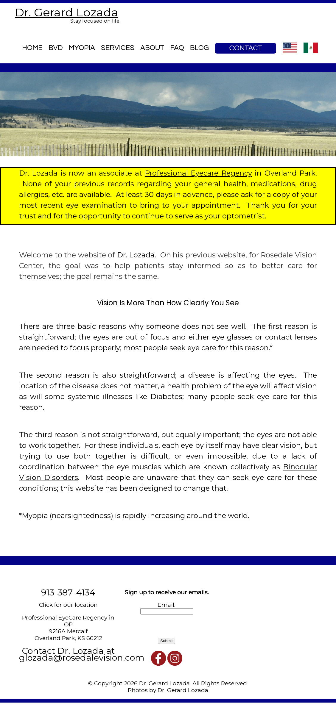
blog (199, 47)
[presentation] (162, 626)
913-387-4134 (68, 592)
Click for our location (68, 604)
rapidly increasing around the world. (185, 515)
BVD (56, 47)
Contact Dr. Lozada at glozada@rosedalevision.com (81, 654)
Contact (245, 48)
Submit (166, 641)
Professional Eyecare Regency (198, 173)
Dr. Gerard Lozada (66, 12)
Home (32, 47)
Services (117, 47)
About (152, 47)
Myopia (82, 47)
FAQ (177, 47)
